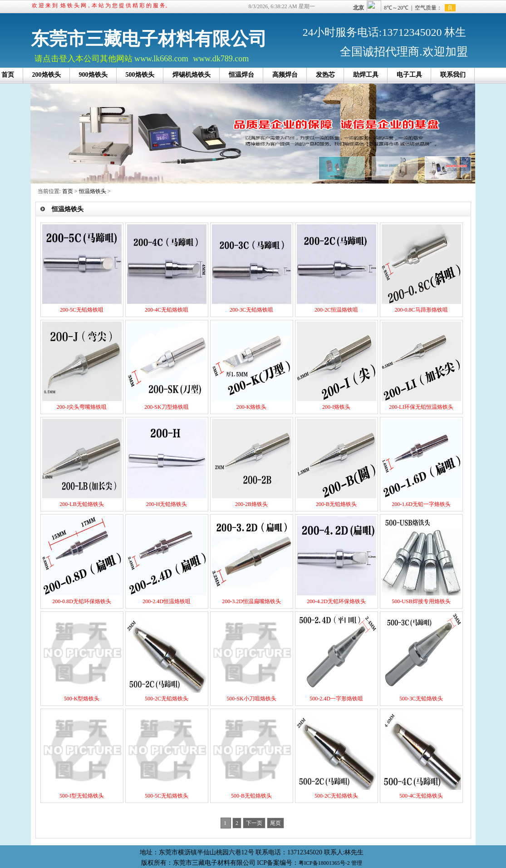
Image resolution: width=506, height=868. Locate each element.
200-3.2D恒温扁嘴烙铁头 (251, 601)
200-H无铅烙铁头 (166, 504)
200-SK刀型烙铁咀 (166, 407)
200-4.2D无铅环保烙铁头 (336, 601)
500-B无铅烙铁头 (251, 796)
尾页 (275, 823)
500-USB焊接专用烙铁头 (421, 601)
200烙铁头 (46, 74)
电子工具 (409, 74)
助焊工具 (365, 74)
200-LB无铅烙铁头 (81, 504)
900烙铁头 (93, 74)
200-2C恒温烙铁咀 (336, 310)
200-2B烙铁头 (251, 504)
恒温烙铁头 (92, 191)
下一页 (254, 823)
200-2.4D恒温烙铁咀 (166, 601)
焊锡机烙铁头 (191, 74)
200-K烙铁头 (251, 407)
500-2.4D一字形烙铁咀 (336, 698)
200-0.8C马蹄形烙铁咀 (421, 310)
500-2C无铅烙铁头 (166, 698)
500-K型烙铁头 (82, 698)
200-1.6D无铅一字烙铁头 (421, 504)
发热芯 (325, 74)
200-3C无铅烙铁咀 (251, 310)
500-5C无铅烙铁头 (166, 796)
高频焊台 (285, 74)
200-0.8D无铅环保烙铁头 (81, 601)
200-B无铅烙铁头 (336, 504)
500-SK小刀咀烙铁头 (251, 698)
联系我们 (453, 74)
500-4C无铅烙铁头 (421, 796)
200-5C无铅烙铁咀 (81, 310)
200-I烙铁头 (336, 407)
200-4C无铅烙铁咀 (166, 310)
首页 (67, 191)
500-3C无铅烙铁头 (421, 698)
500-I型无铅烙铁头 (81, 796)
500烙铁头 (140, 74)
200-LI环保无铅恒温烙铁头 (421, 407)
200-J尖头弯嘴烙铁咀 (82, 407)
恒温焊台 (241, 74)
